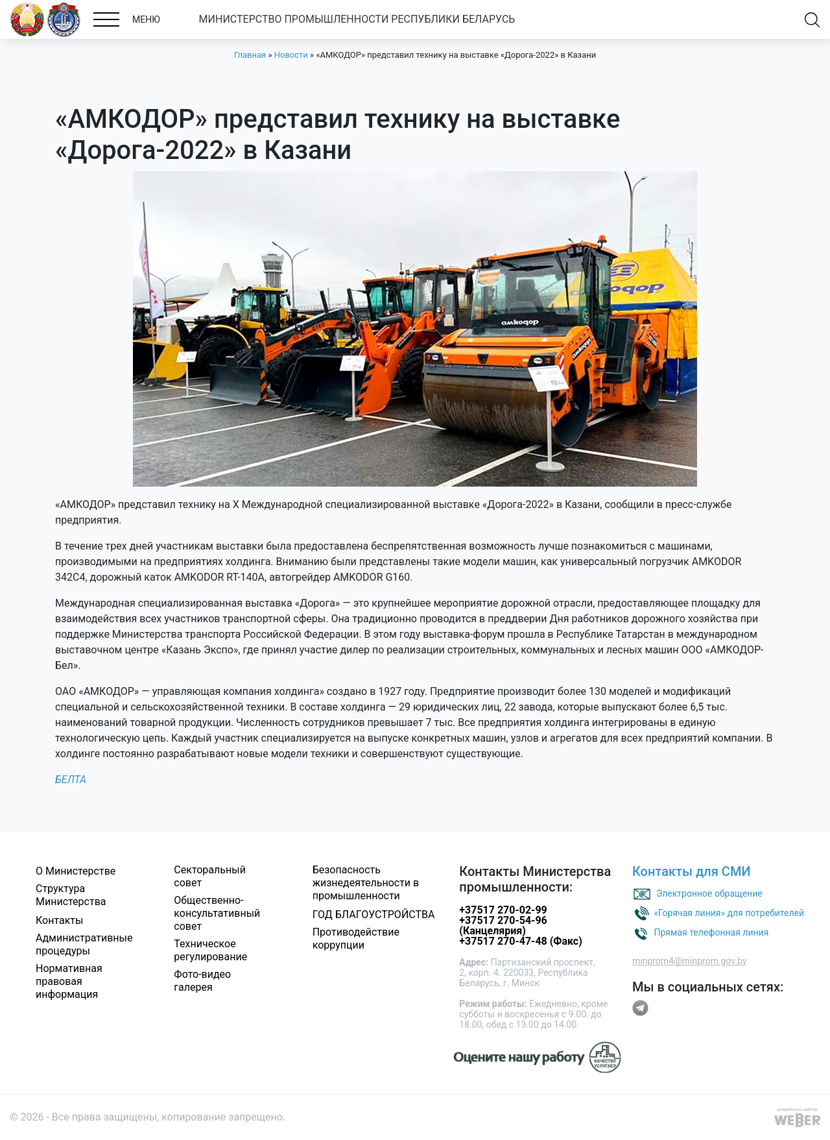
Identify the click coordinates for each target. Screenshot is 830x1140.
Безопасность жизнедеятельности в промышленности (366, 883)
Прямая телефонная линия (711, 932)
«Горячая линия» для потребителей (729, 912)
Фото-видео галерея (202, 980)
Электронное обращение (709, 893)
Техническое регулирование (210, 950)
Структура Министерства (71, 895)
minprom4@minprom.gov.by (689, 961)
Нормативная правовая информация (69, 981)
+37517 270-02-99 (503, 910)
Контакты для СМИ (691, 871)
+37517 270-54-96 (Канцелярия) (503, 925)
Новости (291, 55)
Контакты (59, 920)
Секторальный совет (210, 876)
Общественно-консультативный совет (217, 913)
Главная (250, 55)
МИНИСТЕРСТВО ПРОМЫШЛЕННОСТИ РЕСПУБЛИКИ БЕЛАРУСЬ (357, 19)
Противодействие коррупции (356, 938)
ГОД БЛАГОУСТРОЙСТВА (374, 914)
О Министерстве (75, 871)
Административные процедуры (84, 944)
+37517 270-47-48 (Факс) (520, 941)
